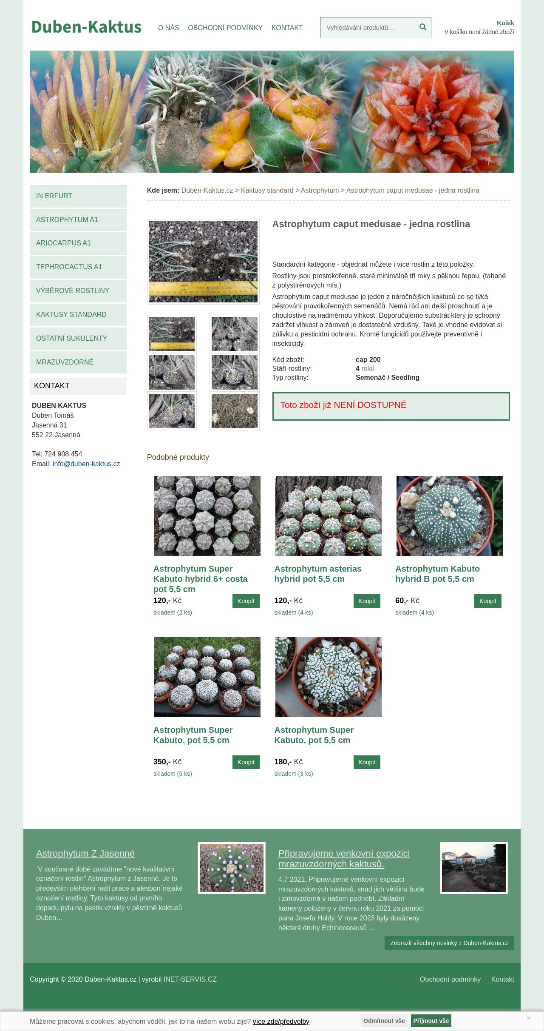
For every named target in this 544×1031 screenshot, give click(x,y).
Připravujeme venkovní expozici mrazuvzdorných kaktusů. (344, 858)
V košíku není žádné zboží (479, 31)
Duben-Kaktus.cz (207, 190)
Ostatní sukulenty (71, 338)
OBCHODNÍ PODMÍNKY (225, 27)
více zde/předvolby (281, 1021)
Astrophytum (320, 190)
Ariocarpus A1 (63, 243)
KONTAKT (287, 27)
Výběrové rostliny (73, 290)
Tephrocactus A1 (69, 267)
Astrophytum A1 (67, 219)
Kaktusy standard (71, 314)
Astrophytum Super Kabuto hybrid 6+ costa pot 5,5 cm (200, 579)
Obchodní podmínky (450, 979)
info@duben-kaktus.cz (86, 463)
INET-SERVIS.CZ (190, 979)
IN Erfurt (54, 195)
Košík (505, 22)
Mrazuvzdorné (65, 362)
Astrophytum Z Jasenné (85, 853)
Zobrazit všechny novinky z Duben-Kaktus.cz (449, 943)
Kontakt (502, 979)
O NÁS (168, 27)
